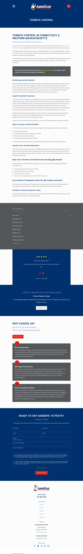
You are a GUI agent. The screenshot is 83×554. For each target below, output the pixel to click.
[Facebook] (35, 546)
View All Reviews (41, 278)
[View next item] (43, 273)
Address (15, 438)
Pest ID (41, 511)
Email (44, 433)
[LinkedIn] (45, 546)
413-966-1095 (41, 497)
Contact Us (41, 308)
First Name (15, 428)
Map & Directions (41, 532)
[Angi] (41, 546)
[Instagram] (48, 546)
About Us (41, 508)
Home (41, 504)
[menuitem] (40, 215)
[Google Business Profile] (38, 546)
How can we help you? (18, 447)
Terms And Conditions (42, 468)
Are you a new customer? (19, 443)
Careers (41, 514)
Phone (14, 433)
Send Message (41, 473)
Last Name (45, 428)
